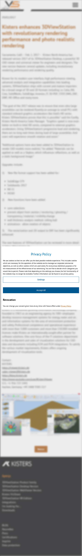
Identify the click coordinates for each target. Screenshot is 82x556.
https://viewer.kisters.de (15, 367)
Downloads (8, 510)
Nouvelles (7, 529)
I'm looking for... (11, 506)
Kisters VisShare (11, 494)
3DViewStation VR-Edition (17, 498)
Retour (41, 449)
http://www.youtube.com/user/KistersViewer (27, 379)
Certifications (9, 537)
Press (5, 533)
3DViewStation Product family (19, 482)
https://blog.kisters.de (17, 246)
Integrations (9, 502)
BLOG (5, 525)
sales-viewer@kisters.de (16, 371)
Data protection (11, 545)
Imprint (6, 541)
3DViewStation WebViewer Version (21, 490)
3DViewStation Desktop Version (20, 486)
